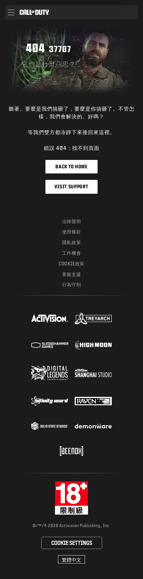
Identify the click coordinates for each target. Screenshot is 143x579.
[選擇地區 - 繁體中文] (71, 559)
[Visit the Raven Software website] (93, 401)
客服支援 (71, 274)
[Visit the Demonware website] (93, 426)
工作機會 (71, 252)
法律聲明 (71, 221)
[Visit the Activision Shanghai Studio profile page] (93, 373)
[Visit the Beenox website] (71, 451)
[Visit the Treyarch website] (93, 318)
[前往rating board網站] (72, 498)
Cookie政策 (71, 263)
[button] (11, 12)
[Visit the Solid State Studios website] (49, 426)
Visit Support (71, 186)
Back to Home (71, 166)
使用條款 (71, 231)
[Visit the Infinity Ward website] (49, 401)
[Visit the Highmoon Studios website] (93, 345)
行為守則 (71, 284)
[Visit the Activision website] (49, 318)
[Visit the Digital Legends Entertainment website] (49, 373)
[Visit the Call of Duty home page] (34, 12)
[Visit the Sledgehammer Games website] (49, 345)
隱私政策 (71, 242)
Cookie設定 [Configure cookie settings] (71, 542)
